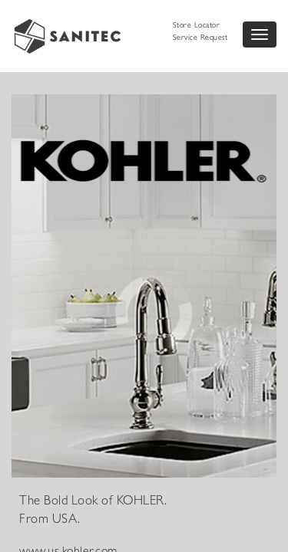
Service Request (200, 38)
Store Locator (196, 26)
